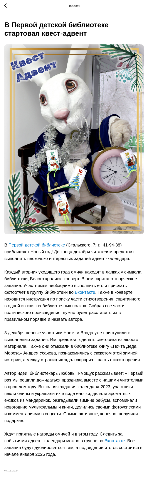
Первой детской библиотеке (36, 245)
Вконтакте (85, 292)
